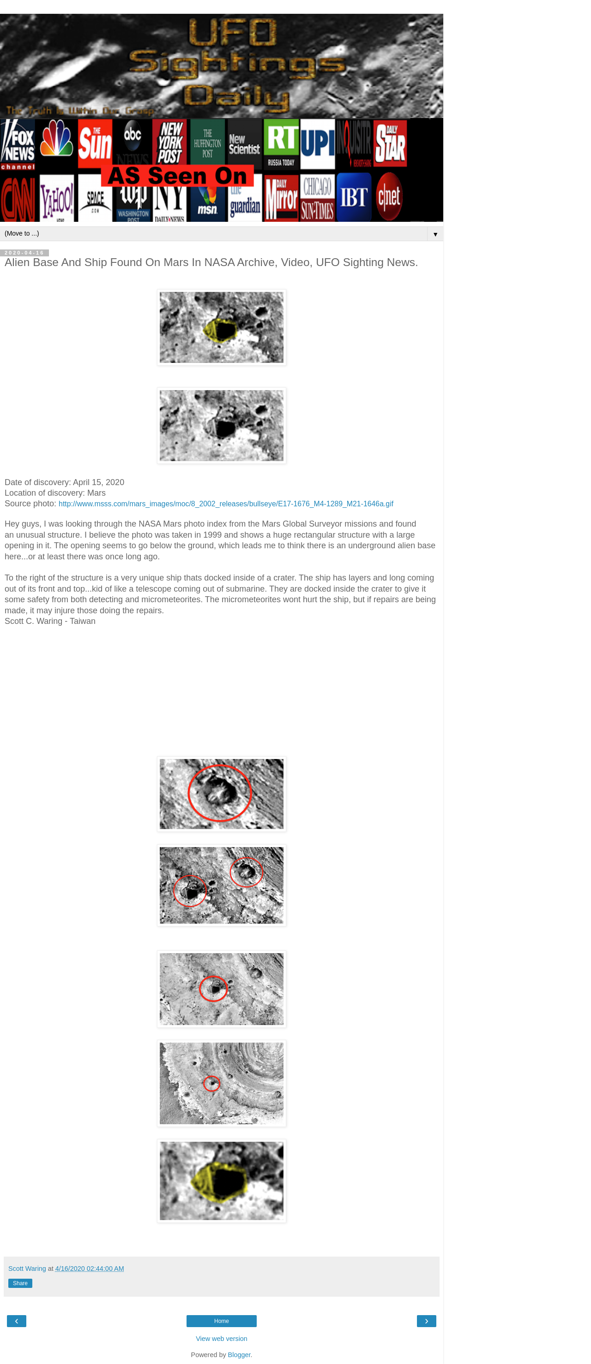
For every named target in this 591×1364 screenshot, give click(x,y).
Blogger (239, 1354)
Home (221, 1321)
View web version (221, 1338)
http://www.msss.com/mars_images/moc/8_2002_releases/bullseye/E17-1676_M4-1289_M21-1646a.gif (226, 504)
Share (20, 1283)
